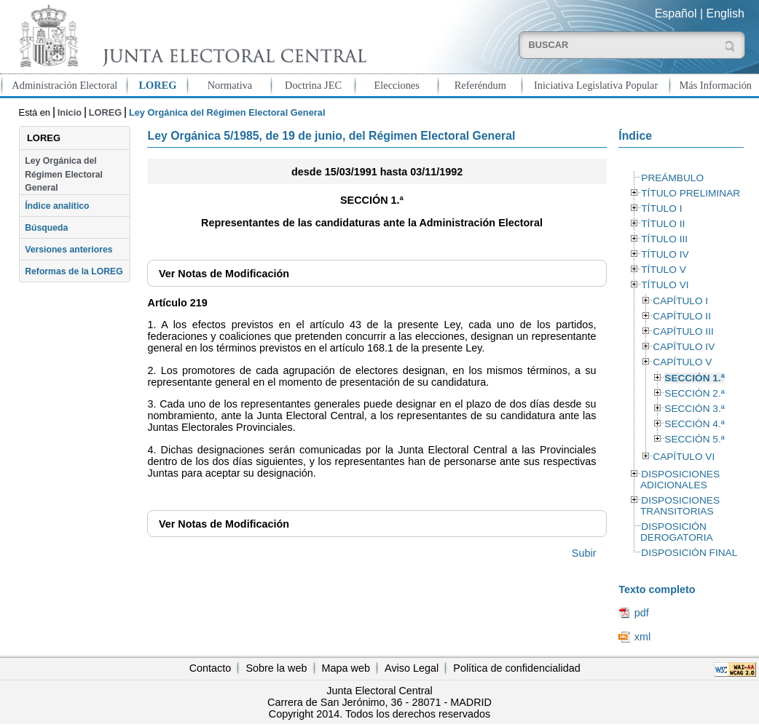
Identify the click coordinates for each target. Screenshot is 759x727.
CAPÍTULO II (682, 316)
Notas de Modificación (224, 273)
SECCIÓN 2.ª (694, 393)
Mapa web (346, 668)
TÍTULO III (664, 239)
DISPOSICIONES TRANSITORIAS (680, 506)
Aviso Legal (412, 668)
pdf (641, 613)
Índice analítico (57, 206)
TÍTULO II (663, 223)
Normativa (230, 85)
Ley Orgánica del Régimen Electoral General (64, 174)
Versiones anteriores (68, 250)
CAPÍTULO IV (684, 346)
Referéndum (480, 85)
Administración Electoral (64, 85)
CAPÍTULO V (682, 362)
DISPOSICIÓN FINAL (689, 552)
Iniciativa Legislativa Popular (596, 85)
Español (676, 13)
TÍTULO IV (664, 254)
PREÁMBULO (672, 177)
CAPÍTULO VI (684, 456)
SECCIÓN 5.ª (694, 439)
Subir (584, 553)
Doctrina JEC (313, 85)
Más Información (716, 85)
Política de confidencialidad (516, 668)
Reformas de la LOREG (74, 271)
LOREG (157, 85)
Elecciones (397, 85)
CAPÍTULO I (680, 300)
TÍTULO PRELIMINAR (690, 193)
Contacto (210, 668)
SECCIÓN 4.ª (694, 423)
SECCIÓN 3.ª (694, 408)
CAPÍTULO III (683, 331)
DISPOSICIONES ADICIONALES (680, 479)
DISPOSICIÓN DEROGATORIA (676, 532)
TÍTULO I (661, 208)
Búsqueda (46, 228)
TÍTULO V (663, 269)
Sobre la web (276, 668)
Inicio (70, 112)
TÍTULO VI (664, 284)
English (725, 13)
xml (642, 637)
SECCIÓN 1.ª (694, 378)
